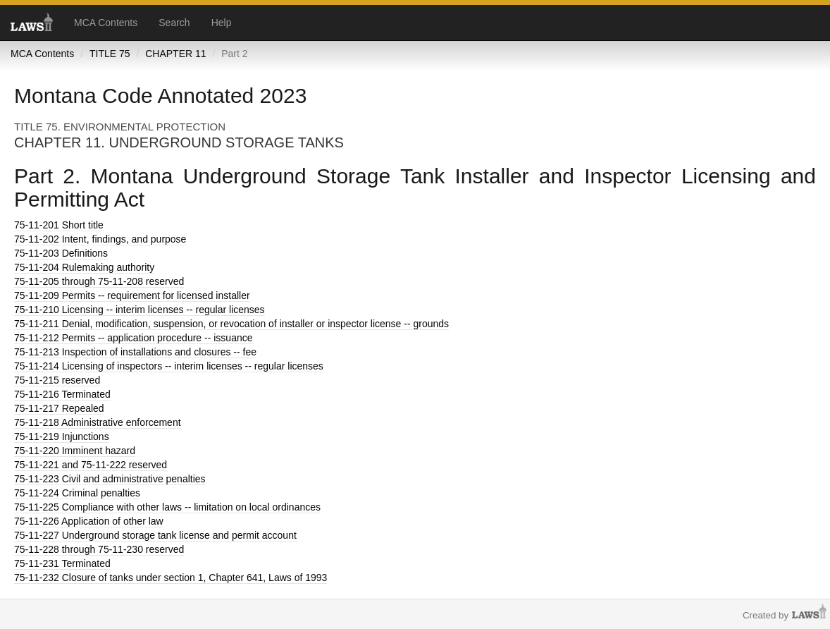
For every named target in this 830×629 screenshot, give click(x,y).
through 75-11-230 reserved (99, 549)
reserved (57, 380)
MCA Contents (105, 22)
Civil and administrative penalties (110, 478)
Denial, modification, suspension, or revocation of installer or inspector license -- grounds (231, 323)
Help (221, 22)
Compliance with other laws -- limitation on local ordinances (167, 507)
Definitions (61, 253)
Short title (59, 225)
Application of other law (88, 521)
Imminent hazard (74, 450)
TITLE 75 (109, 53)
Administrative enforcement (97, 422)
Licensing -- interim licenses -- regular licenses (139, 309)
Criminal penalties (77, 493)
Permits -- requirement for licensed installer (132, 295)
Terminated (62, 394)
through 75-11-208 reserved (99, 281)
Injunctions (61, 436)
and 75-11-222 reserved (90, 464)
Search (174, 22)
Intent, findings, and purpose (100, 239)
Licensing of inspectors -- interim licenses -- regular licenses (168, 366)
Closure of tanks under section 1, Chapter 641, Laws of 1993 (170, 577)
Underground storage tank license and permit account (155, 535)
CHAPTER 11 (175, 53)
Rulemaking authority (84, 267)
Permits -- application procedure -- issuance (133, 337)
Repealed (59, 408)
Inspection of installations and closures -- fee (135, 352)
